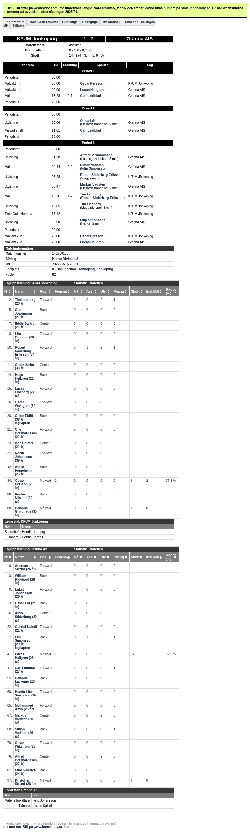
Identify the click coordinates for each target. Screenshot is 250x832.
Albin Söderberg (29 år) (26, 616)
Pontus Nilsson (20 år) (23, 498)
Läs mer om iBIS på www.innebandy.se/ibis (36, 827)
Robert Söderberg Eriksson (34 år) (24, 353)
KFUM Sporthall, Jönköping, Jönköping (82, 269)
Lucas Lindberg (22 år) (25, 392)
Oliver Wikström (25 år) (25, 746)
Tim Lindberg (90, 194)
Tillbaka (18, 25)
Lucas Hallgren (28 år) (24, 658)
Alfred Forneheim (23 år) (23, 470)
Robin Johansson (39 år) (23, 457)
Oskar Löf (87, 120)
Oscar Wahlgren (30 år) (25, 405)
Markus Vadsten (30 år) (24, 719)
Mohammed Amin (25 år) (24, 707)
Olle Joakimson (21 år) (23, 313)
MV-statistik (111, 22)
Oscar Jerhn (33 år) (24, 366)
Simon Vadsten (92, 165)
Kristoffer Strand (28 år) (25, 782)
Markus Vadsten (92, 184)
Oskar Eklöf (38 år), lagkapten (24, 419)
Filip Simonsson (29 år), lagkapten (24, 642)
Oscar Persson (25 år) (24, 484)
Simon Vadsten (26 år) (24, 732)
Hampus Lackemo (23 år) (25, 681)
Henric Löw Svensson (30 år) (25, 695)
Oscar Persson (91, 83)
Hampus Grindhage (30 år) (26, 511)
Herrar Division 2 (65, 259)
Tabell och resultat (43, 22)
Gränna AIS (139, 38)
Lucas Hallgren (92, 90)
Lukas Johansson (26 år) (23, 593)
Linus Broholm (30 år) (24, 337)
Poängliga (90, 22)
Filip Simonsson (93, 168)
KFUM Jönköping (37, 38)
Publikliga (69, 22)
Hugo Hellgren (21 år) (24, 378)
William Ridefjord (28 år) (25, 579)
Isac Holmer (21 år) (24, 445)
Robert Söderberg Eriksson (101, 175)
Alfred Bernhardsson (96, 155)
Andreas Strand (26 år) (25, 567)
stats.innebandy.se (195, 8)
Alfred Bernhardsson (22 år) (26, 760)
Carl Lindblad (90, 96)
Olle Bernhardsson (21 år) (26, 433)
